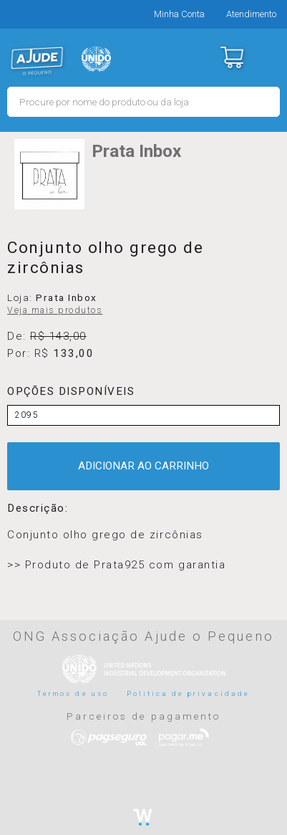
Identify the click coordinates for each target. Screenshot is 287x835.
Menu (267, 57)
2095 (27, 415)
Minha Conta (179, 14)
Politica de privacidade (188, 693)
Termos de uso (73, 693)
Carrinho (231, 57)
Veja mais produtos (54, 310)
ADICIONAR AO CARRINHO (143, 465)
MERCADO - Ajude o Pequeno (37, 61)
